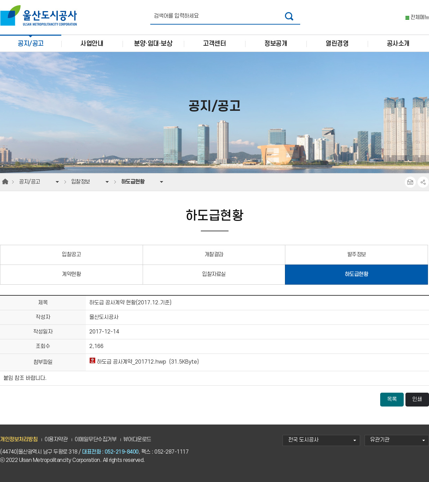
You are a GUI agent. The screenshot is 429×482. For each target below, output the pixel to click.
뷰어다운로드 (137, 440)
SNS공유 (423, 182)
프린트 (410, 182)
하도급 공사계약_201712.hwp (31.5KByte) (144, 362)
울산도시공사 (40, 15)
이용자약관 (56, 440)
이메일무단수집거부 (95, 440)
